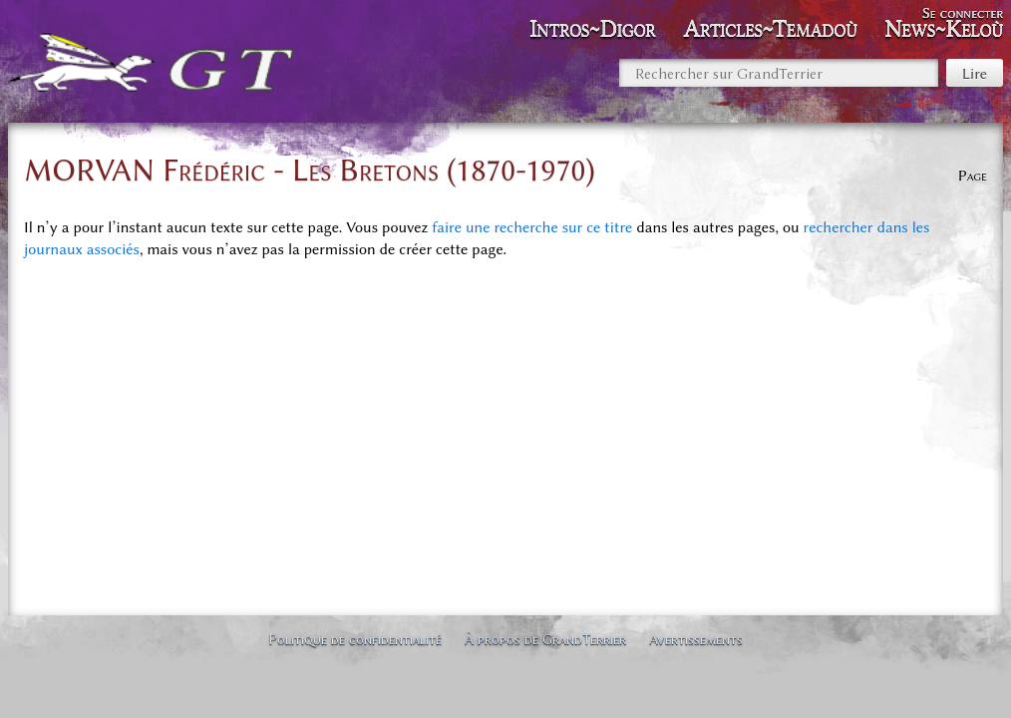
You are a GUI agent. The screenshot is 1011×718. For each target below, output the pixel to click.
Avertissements (696, 639)
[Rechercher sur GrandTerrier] (778, 73)
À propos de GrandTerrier (545, 639)
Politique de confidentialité (355, 639)
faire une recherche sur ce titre (532, 227)
